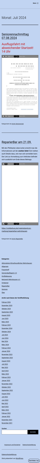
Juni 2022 (5, 400)
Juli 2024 (5, 335)
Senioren (5, 289)
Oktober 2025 (6, 309)
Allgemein (5, 266)
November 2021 (7, 423)
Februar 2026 (6, 302)
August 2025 (6, 315)
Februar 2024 (6, 348)
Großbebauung (7, 276)
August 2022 (6, 394)
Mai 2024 (5, 341)
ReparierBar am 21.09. (17, 142)
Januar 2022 (6, 416)
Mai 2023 (5, 367)
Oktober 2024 (6, 332)
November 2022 (7, 384)
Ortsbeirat (5, 283)
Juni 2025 (5, 318)
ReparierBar (6, 286)
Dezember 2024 (7, 328)
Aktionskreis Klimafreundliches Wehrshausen (17, 263)
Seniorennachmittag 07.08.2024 (15, 36)
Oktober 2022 (6, 387)
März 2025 (5, 322)
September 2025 (7, 312)
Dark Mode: (34, 461)
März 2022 (5, 410)
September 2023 (7, 358)
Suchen (4, 428)
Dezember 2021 (7, 420)
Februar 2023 (6, 377)
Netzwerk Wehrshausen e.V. (11, 279)
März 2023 (5, 374)
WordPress (19, 458)
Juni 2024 (5, 338)
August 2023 (6, 361)
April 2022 (5, 407)
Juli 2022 (5, 397)
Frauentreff (5, 270)
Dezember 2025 (7, 305)
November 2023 (7, 354)
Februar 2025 (6, 325)
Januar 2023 (6, 380)
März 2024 (5, 345)
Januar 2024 (6, 351)
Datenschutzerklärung (9, 454)
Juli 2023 (5, 364)
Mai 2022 (5, 403)
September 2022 (7, 390)
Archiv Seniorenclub (18, 124)
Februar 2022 (6, 413)
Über (3, 292)
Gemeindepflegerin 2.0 (9, 273)
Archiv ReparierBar (17, 239)
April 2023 (5, 371)
